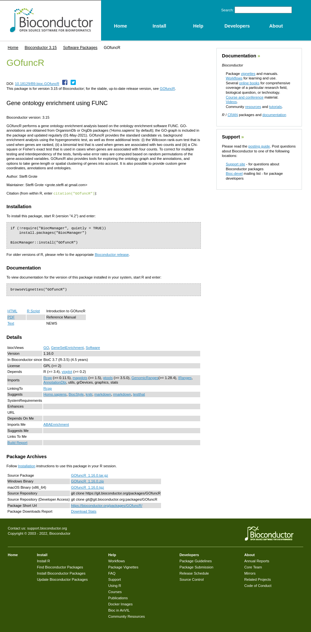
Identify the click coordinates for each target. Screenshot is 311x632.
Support (231, 136)
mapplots (80, 377)
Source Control (191, 579)
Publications (118, 598)
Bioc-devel (234, 173)
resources (253, 107)
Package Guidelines (195, 561)
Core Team (253, 567)
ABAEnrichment (56, 424)
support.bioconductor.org (47, 528)
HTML (12, 311)
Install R (43, 561)
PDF (11, 317)
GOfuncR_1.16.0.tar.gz (89, 475)
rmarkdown (122, 394)
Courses (115, 591)
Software (93, 347)
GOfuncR (167, 88)
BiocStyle (76, 394)
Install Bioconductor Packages (61, 573)
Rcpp (47, 377)
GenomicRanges (145, 377)
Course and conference (244, 97)
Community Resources (126, 616)
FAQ (111, 573)
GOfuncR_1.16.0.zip (87, 481)
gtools (108, 377)
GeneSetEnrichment (67, 347)
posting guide (259, 146)
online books (249, 83)
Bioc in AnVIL (119, 610)
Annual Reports (256, 561)
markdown (102, 394)
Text (10, 323)
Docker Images (120, 604)
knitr (89, 394)
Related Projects (257, 579)
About (249, 554)
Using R (114, 585)
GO (46, 347)
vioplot (67, 371)
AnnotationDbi (54, 382)
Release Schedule (194, 573)
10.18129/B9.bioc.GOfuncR (37, 84)
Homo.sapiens (55, 394)
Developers (189, 554)
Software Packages (80, 47)
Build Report (17, 442)
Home (13, 47)
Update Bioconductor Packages (62, 579)
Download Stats (83, 511)
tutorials (275, 107)
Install (42, 554)
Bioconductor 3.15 (41, 47)
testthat (139, 394)
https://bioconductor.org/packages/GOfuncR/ (106, 505)
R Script (33, 311)
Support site (235, 164)
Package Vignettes (123, 567)
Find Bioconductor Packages (60, 567)
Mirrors (250, 573)
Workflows (234, 78)
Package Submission (196, 567)
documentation (274, 115)
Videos (231, 102)
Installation (26, 466)
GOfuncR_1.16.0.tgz (87, 487)
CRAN (232, 115)
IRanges (185, 377)
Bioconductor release (112, 254)
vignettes (248, 74)
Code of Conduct (257, 585)
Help (112, 554)
